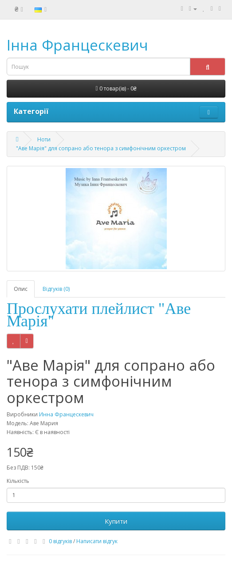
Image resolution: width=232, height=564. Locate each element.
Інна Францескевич (77, 45)
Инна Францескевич (66, 414)
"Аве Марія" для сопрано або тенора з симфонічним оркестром (101, 148)
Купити (116, 521)
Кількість (18, 481)
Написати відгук (97, 541)
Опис (21, 289)
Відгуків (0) (56, 289)
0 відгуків (60, 541)
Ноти (44, 139)
